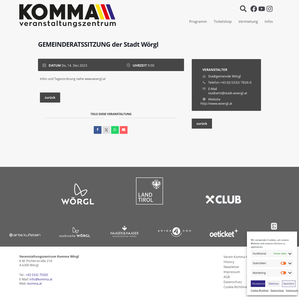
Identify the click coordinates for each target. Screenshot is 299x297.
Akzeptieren (258, 283)
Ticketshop (223, 21)
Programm (198, 21)
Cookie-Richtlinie (260, 290)
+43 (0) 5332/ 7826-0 (236, 82)
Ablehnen (274, 283)
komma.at (34, 283)
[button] (243, 8)
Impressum (292, 290)
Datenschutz (277, 290)
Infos (269, 21)
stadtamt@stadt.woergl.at (227, 93)
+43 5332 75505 (37, 275)
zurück (50, 97)
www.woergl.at (95, 79)
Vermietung (248, 21)
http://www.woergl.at (216, 103)
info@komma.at (41, 279)
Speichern (288, 283)
